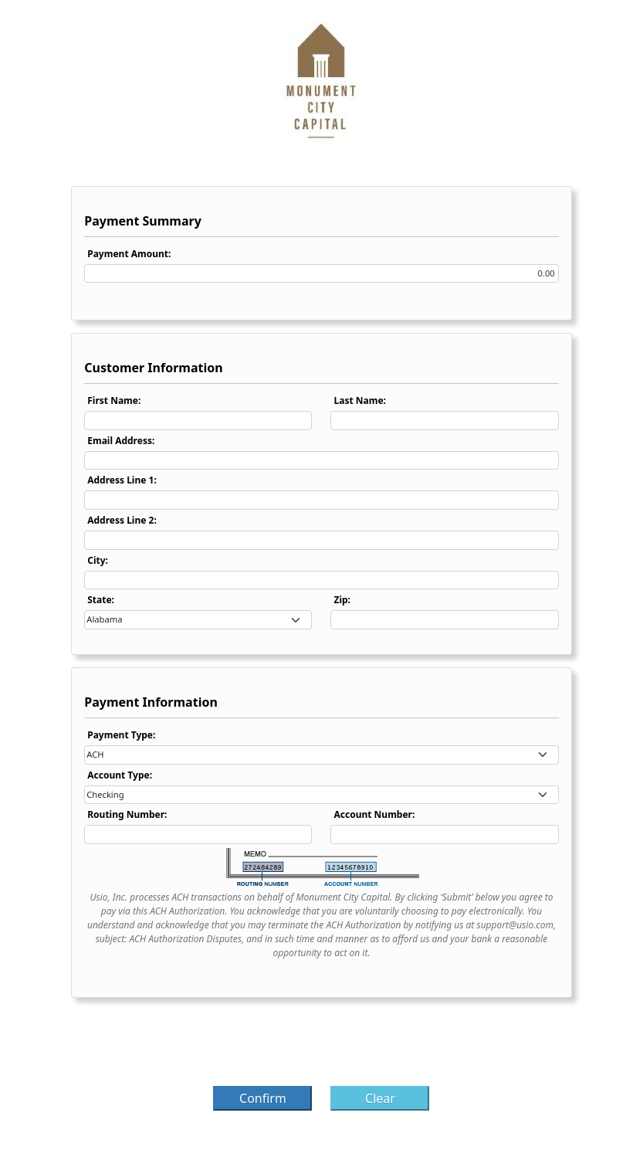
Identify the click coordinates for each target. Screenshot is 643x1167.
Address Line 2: (122, 520)
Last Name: (359, 400)
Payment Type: (121, 734)
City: (97, 560)
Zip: (341, 599)
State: (100, 599)
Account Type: (119, 775)
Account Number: (374, 814)
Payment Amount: (129, 253)
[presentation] (321, 1046)
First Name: (113, 400)
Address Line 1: (122, 480)
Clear (380, 1098)
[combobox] (198, 619)
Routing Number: (127, 814)
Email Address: (120, 440)
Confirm (262, 1098)
